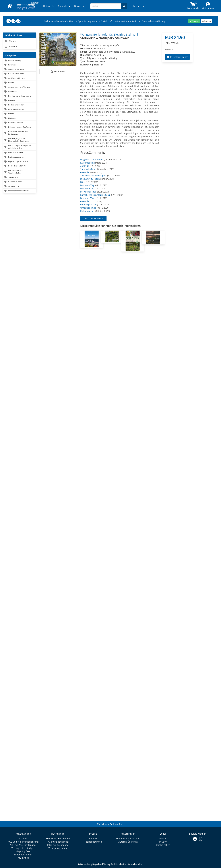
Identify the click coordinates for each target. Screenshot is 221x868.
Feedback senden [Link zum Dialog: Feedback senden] (23, 854)
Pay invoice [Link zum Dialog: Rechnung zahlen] (23, 857)
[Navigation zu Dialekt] (19, 82)
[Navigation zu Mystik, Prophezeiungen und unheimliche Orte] (19, 147)
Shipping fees (23, 851)
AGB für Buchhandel (58, 841)
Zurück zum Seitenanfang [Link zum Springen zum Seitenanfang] (110, 824)
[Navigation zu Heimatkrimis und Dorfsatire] (19, 127)
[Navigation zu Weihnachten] (19, 186)
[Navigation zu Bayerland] (19, 65)
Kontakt (23, 838)
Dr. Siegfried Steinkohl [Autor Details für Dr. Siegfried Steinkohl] (123, 34)
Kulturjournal (87, 211)
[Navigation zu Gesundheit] (19, 91)
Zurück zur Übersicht (93, 218)
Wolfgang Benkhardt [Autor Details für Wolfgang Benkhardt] (93, 34)
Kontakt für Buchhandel (58, 838)
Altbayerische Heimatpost (93, 175)
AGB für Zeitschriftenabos (23, 844)
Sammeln (62, 6)
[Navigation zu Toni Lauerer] (19, 177)
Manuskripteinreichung (128, 838)
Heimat (47, 6)
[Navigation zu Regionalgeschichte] (19, 157)
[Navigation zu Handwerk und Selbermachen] (19, 96)
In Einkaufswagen (177, 56)
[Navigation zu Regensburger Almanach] (19, 161)
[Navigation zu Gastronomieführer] (19, 109)
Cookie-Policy (163, 844)
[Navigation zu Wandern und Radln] (19, 69)
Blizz (82, 182)
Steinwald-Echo (88, 169)
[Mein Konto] (207, 6)
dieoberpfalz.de (88, 204)
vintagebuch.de (88, 207)
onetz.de (84, 165)
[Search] (124, 6)
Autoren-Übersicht (128, 841)
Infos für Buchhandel (58, 844)
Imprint (163, 838)
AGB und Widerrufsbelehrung (23, 841)
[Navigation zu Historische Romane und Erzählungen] (19, 132)
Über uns (136, 6)
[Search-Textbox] (105, 6)
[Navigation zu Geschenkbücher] (19, 182)
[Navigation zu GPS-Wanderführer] (19, 74)
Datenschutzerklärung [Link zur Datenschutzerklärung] (153, 21)
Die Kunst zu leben (90, 178)
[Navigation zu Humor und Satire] (19, 122)
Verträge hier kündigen (23, 848)
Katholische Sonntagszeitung (95, 194)
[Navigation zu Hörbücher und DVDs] (19, 166)
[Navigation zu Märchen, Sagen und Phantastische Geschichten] (19, 139)
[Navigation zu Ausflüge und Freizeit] (19, 78)
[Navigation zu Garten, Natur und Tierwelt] (19, 87)
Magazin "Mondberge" (91, 159)
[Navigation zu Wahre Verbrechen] (19, 153)
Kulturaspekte (87, 162)
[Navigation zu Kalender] (19, 100)
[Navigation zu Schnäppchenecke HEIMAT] (19, 191)
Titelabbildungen (93, 841)
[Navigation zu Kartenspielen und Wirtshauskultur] (19, 171)
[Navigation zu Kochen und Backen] (19, 105)
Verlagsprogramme (58, 848)
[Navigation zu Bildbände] (19, 118)
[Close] (194, 21)
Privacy (163, 841)
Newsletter (79, 6)
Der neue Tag (87, 185)
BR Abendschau (88, 191)
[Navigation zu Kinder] (19, 114)
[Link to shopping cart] (193, 6)
